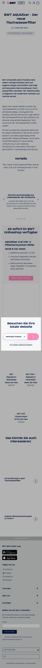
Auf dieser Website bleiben (21, 345)
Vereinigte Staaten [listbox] (14, 337)
